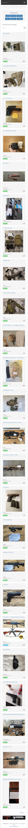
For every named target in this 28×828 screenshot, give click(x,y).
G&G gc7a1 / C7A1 (7, 746)
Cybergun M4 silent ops (8, 552)
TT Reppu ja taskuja (7, 228)
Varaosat (8, 18)
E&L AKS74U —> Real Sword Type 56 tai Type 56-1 (14, 617)
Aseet (7, 15)
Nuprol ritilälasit (6, 649)
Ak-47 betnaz (6, 195)
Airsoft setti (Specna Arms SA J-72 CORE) (12, 422)
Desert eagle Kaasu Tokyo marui (10, 682)
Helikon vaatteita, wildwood (9, 292)
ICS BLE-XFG (6, 487)
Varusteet (13, 15)
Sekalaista (20, 18)
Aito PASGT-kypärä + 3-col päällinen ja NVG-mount (14, 325)
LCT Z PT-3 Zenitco (7, 98)
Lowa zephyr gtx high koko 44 (9, 65)
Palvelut (14, 18)
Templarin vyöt (6, 260)
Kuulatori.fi (5, 2)
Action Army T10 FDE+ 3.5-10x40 (10, 455)
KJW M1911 (5, 584)
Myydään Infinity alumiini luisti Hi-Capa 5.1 (12, 779)
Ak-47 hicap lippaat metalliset (9, 130)
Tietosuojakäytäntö (14, 826)
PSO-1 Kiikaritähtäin (7, 519)
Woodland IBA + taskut (8, 390)
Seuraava (22, 812)
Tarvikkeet (19, 15)
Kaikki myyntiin (6, 33)
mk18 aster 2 (6, 163)
